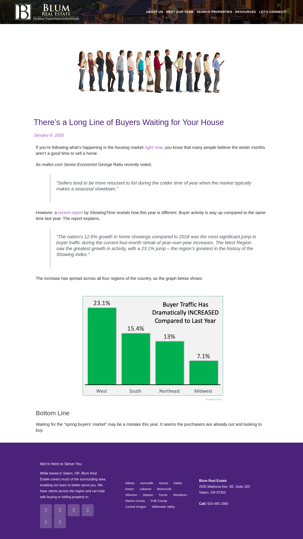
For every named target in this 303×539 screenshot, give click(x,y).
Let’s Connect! (272, 11)
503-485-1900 (217, 495)
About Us (154, 11)
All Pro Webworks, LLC (255, 534)
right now (153, 147)
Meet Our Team (180, 11)
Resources (245, 11)
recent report (70, 212)
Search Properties (214, 11)
